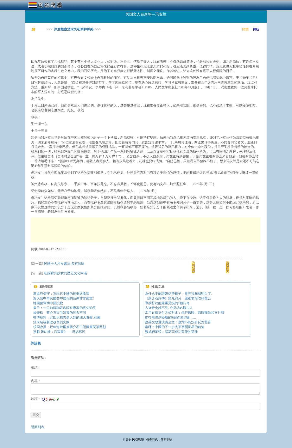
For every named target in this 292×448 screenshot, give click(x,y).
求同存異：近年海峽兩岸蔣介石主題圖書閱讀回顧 (69, 327)
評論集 (36, 343)
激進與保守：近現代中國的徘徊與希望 (61, 293)
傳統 (256, 29)
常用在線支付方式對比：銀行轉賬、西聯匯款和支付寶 (184, 312)
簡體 (245, 29)
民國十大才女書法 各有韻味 (64, 263)
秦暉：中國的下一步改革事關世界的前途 (174, 327)
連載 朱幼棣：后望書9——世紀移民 (59, 331)
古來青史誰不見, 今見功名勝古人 (169, 308)
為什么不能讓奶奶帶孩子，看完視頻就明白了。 (179, 293)
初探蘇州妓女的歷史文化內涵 (65, 273)
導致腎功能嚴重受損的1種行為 (167, 303)
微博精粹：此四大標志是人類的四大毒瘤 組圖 (66, 317)
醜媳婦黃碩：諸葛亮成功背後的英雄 (171, 331)
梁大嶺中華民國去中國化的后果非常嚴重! (63, 298)
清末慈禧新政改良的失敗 (51, 322)
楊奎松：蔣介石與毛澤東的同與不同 (59, 312)
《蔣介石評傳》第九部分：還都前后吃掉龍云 (178, 298)
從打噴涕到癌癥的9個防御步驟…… (170, 317)
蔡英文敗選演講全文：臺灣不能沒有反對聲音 (178, 322)
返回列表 (37, 427)
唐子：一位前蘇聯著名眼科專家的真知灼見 (64, 308)
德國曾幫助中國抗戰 (48, 303)
